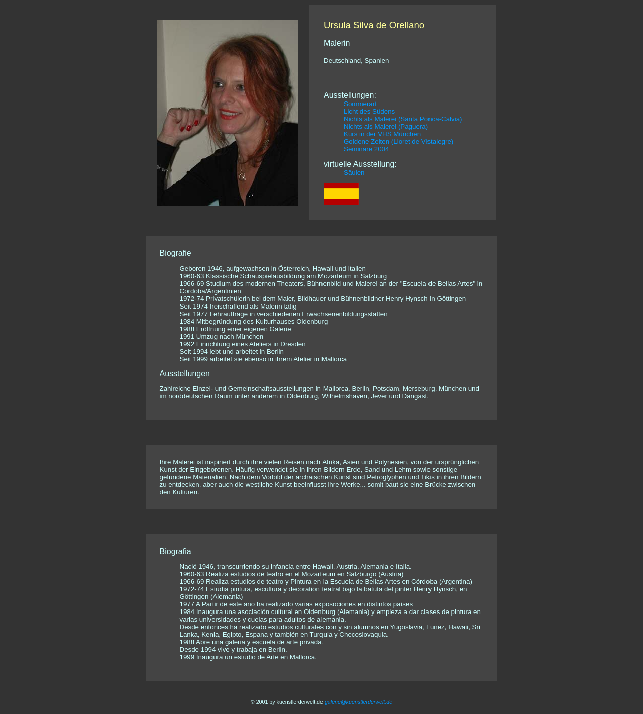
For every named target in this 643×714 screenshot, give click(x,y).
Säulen (354, 172)
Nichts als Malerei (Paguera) (386, 126)
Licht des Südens (369, 111)
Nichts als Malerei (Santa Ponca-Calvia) (403, 119)
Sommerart (360, 104)
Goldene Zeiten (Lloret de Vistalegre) (398, 141)
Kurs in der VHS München (382, 134)
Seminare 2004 (366, 149)
